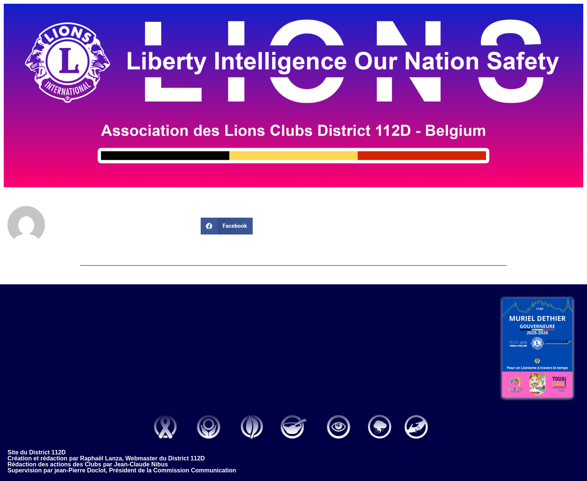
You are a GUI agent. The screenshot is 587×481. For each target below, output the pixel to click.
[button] (227, 226)
